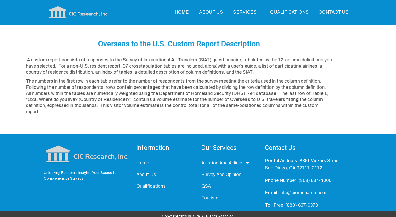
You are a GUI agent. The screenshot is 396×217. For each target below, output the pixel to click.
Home (142, 164)
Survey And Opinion (221, 176)
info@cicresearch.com (303, 194)
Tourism (209, 199)
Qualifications (151, 187)
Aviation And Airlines (225, 164)
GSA (206, 187)
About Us (146, 176)
